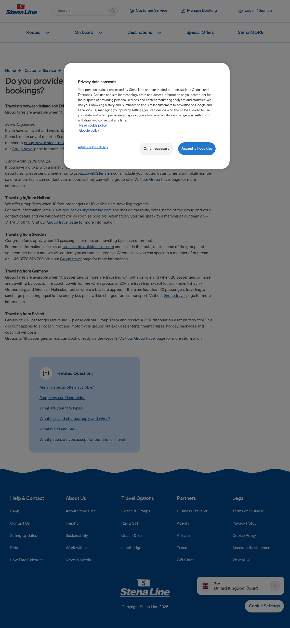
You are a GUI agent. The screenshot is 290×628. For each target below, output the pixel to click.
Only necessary (156, 148)
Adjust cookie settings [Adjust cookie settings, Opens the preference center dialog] (93, 147)
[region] (147, 116)
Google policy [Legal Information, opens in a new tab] (89, 131)
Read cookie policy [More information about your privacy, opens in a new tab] (93, 126)
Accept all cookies (196, 148)
